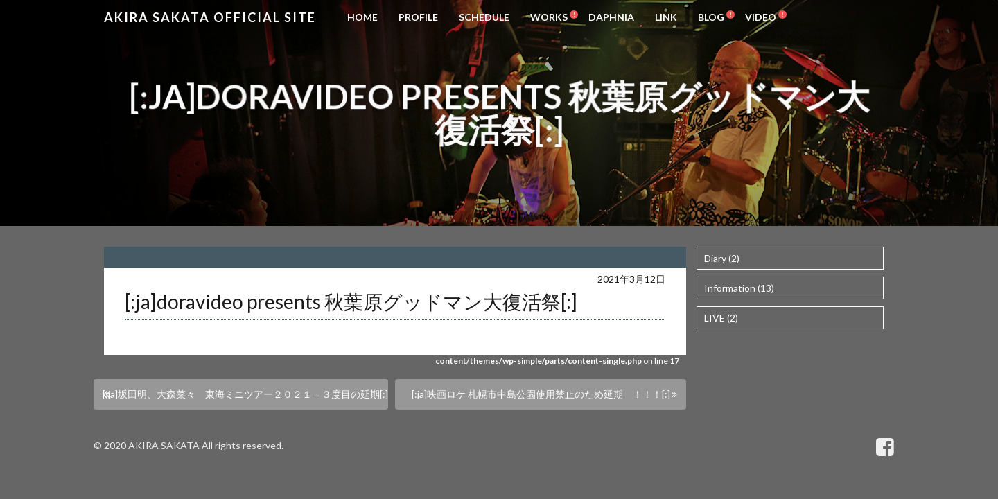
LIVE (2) (721, 318)
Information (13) (739, 288)
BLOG (711, 17)
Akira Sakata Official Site (210, 17)
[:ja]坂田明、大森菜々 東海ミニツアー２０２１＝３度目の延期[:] (245, 394)
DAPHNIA (611, 17)
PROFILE (418, 17)
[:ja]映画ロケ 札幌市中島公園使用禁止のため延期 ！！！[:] (541, 394)
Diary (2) (721, 258)
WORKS (549, 17)
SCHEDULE (484, 17)
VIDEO (760, 17)
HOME (362, 17)
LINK (666, 17)
